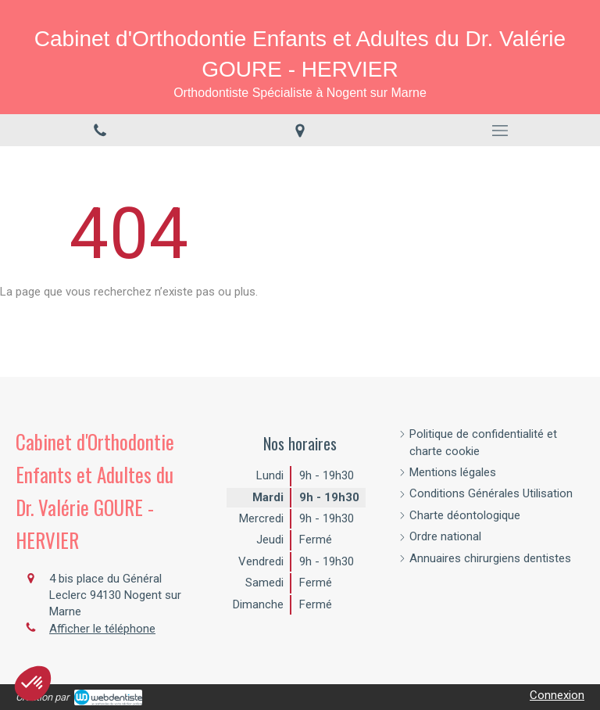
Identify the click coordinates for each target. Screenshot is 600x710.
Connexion (557, 695)
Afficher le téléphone (102, 629)
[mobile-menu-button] (500, 130)
